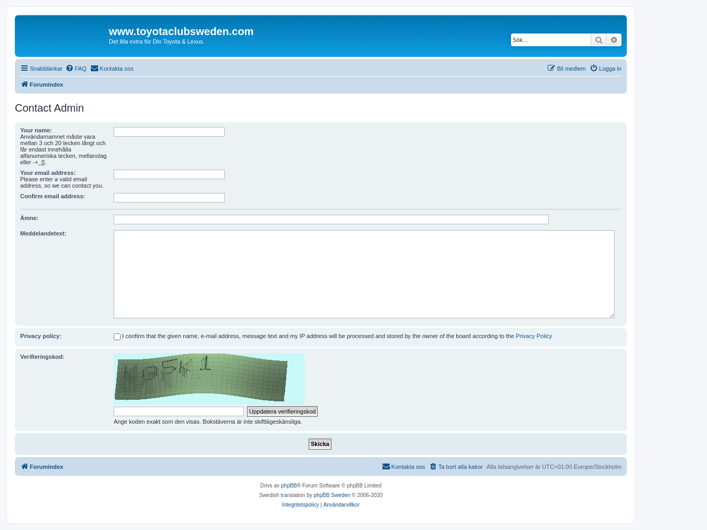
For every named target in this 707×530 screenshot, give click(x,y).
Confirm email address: (52, 196)
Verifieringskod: (42, 357)
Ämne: (29, 218)
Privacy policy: (41, 336)
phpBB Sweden (332, 495)
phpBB (289, 486)
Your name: (36, 130)
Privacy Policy (534, 336)
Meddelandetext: (43, 233)
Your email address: (47, 173)
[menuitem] (76, 68)
